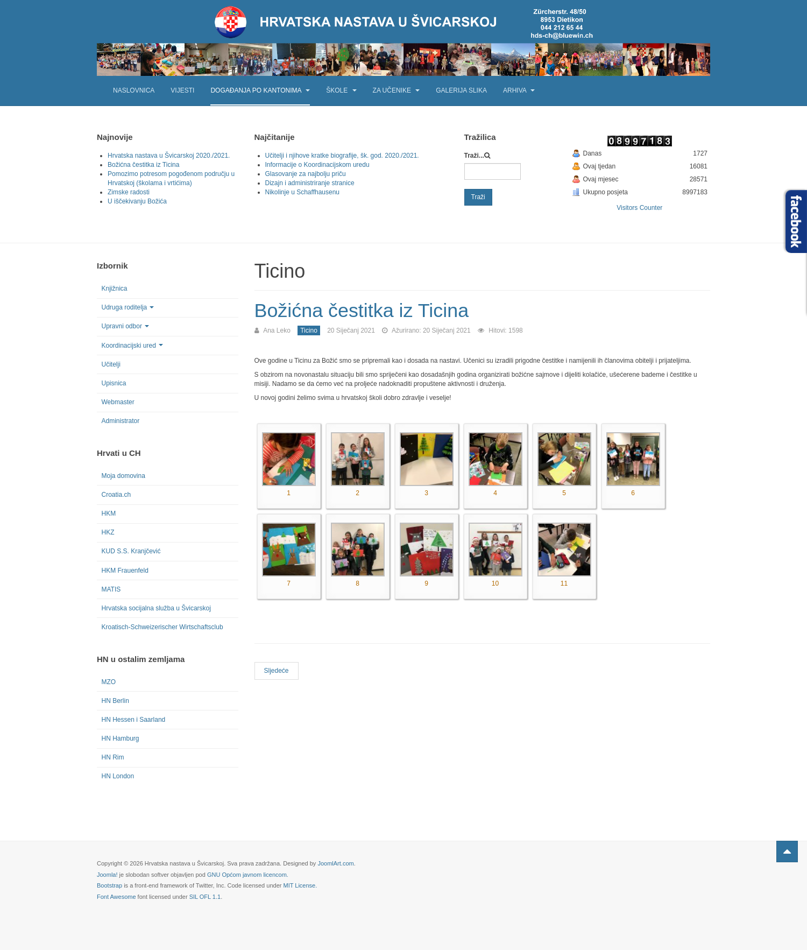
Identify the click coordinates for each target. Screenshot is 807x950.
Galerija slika (461, 90)
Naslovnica (133, 90)
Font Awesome (116, 896)
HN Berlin (115, 701)
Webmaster (118, 402)
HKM (109, 513)
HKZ (108, 532)
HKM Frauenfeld (125, 570)
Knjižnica (115, 288)
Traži (478, 197)
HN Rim (113, 757)
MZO (109, 682)
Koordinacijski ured (132, 345)
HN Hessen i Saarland (134, 719)
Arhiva (519, 90)
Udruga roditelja (128, 307)
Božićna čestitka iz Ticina (362, 310)
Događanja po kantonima (260, 90)
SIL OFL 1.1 (205, 896)
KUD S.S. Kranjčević (131, 551)
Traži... (474, 155)
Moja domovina (123, 476)
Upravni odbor (125, 326)
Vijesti (182, 90)
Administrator (121, 421)
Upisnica (114, 383)
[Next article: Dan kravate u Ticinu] (276, 670)
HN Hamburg (120, 738)
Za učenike (396, 90)
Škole (341, 90)
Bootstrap (109, 885)
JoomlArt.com (335, 863)
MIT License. (300, 885)
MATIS (111, 589)
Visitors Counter (639, 208)
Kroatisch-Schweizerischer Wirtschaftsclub (162, 627)
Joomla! (107, 874)
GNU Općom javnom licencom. (247, 874)
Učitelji (111, 364)
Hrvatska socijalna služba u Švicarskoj (156, 608)
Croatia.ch (116, 494)
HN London (118, 776)
